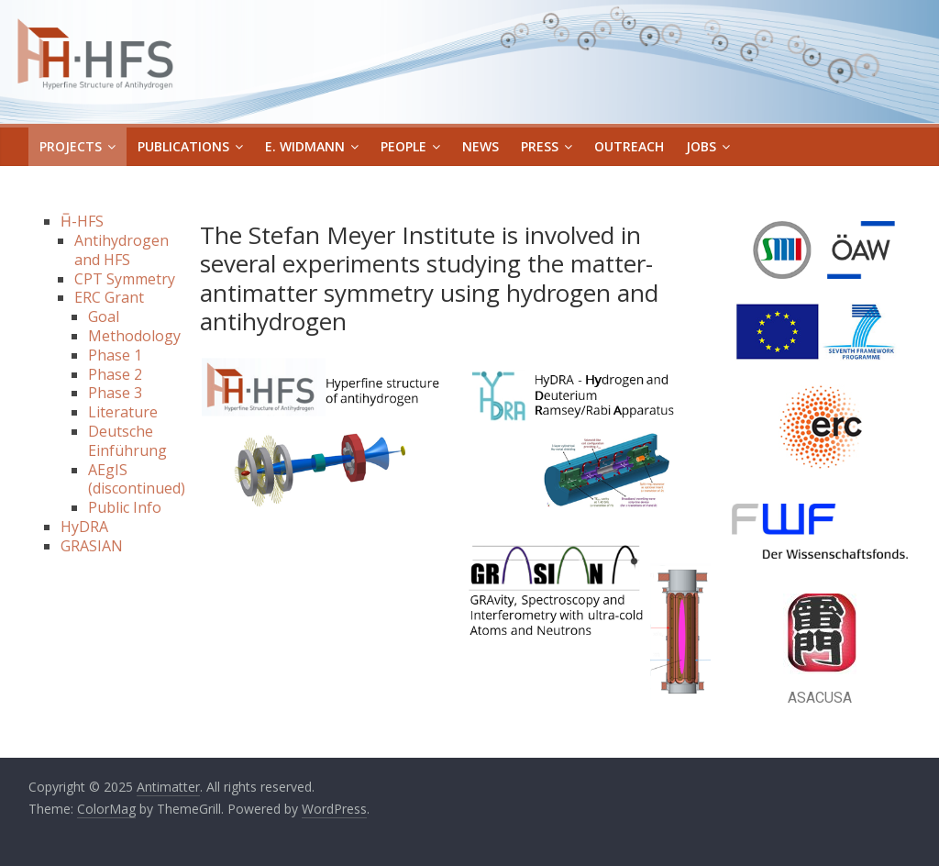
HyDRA (84, 526)
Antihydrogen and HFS (121, 250)
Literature (123, 412)
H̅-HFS (82, 221)
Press (539, 146)
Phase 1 (115, 355)
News (480, 146)
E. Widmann (305, 146)
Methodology (134, 336)
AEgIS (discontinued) (136, 479)
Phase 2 (115, 374)
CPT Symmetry (124, 279)
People (403, 146)
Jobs (701, 146)
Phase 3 (115, 393)
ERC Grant (109, 297)
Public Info (124, 507)
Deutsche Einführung (127, 441)
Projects (70, 146)
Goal (103, 316)
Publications (183, 146)
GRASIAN (92, 546)
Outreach (629, 146)
